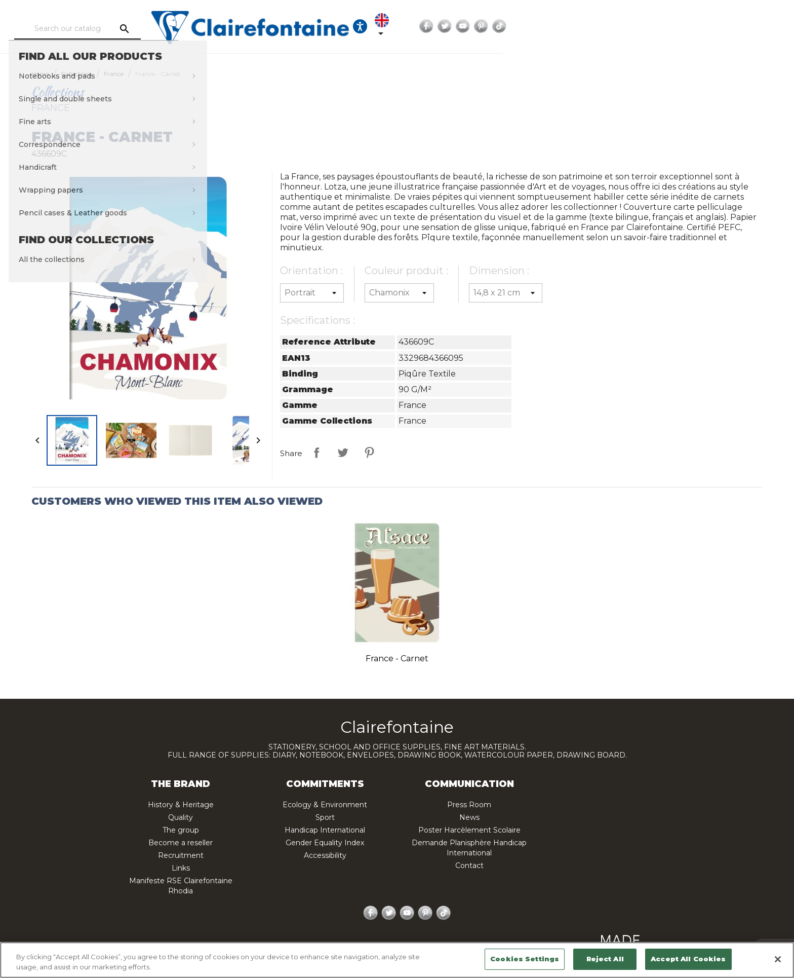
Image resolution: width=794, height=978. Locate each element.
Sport (325, 817)
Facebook (661, 26)
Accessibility (325, 855)
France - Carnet (397, 658)
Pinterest (715, 26)
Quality (180, 817)
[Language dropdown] (615, 26)
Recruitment (181, 855)
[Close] (778, 959)
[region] (397, 960)
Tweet (343, 452)
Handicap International (325, 830)
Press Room (469, 804)
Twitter (679, 26)
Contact (469, 865)
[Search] (146, 29)
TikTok (734, 26)
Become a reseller (180, 842)
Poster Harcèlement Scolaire (469, 830)
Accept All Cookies (688, 959)
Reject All (605, 959)
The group (181, 830)
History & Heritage (181, 804)
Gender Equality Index (325, 842)
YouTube (697, 26)
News (469, 817)
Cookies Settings (524, 959)
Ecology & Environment (325, 804)
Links (181, 868)
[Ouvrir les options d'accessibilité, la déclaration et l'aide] (584, 26)
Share (316, 452)
